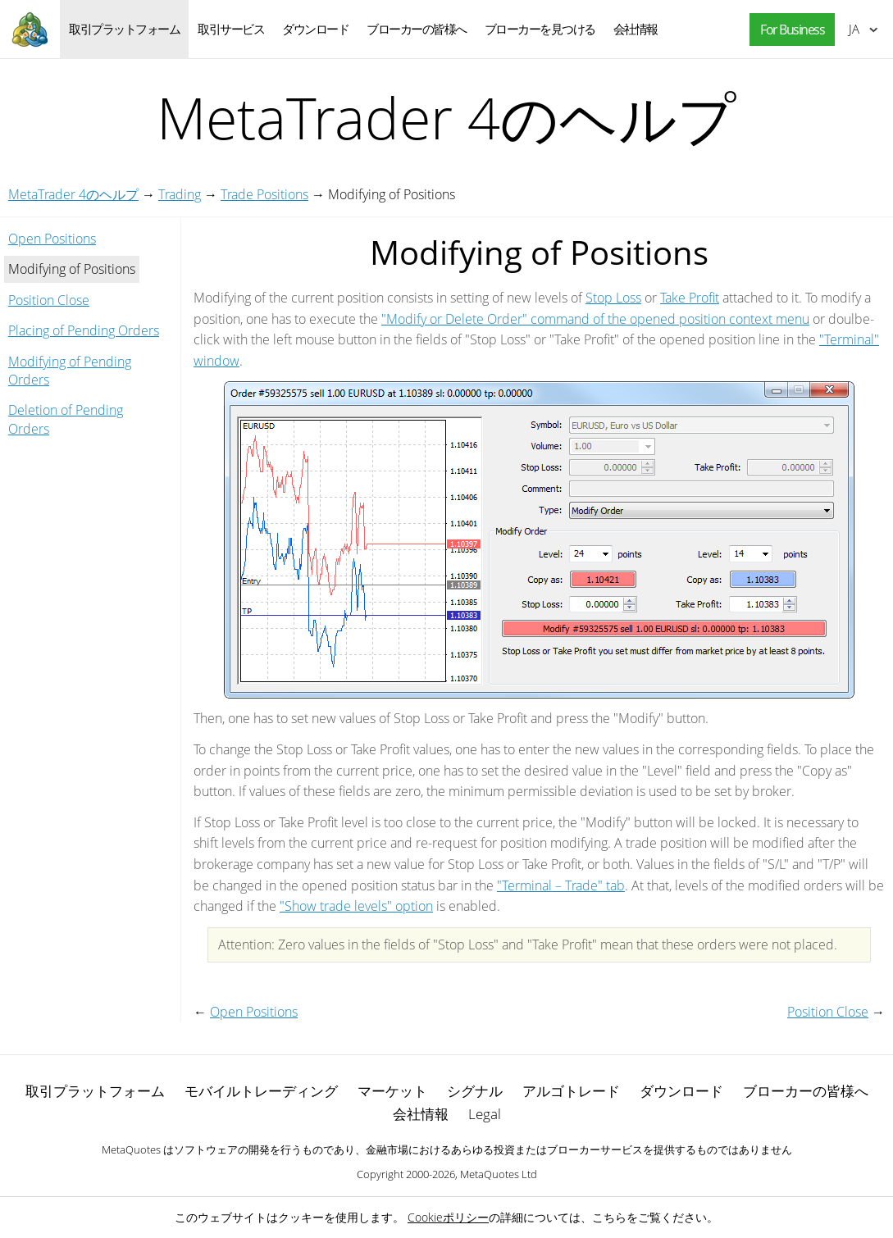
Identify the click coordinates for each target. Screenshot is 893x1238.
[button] (788, 30)
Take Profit (689, 298)
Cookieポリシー (448, 1217)
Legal (484, 1113)
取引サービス (231, 28)
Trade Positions (264, 194)
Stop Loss (613, 298)
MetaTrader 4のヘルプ (73, 194)
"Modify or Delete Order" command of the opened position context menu (595, 319)
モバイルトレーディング (261, 1090)
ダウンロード (315, 28)
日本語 (854, 28)
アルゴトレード (571, 1090)
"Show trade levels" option (356, 906)
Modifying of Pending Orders (69, 371)
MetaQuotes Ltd (498, 1174)
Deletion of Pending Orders (65, 419)
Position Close (48, 300)
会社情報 (635, 28)
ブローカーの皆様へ (417, 28)
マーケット (392, 1090)
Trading (179, 194)
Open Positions (52, 239)
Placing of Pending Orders (83, 330)
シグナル (475, 1090)
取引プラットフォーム (124, 28)
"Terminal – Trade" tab (561, 885)
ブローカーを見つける (540, 28)
